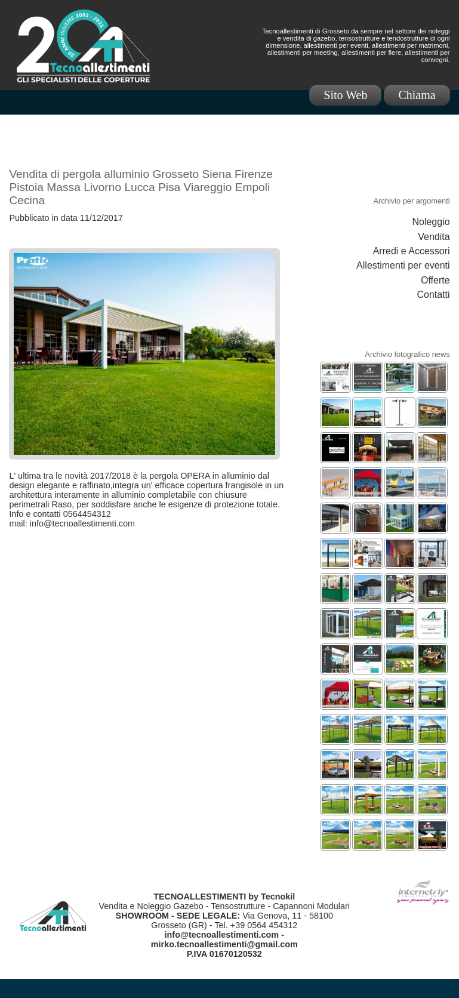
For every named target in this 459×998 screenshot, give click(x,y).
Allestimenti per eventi (403, 265)
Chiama (416, 94)
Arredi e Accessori (411, 251)
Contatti (433, 294)
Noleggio (430, 222)
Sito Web (345, 94)
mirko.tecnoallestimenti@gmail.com (224, 944)
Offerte (435, 280)
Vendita (433, 237)
